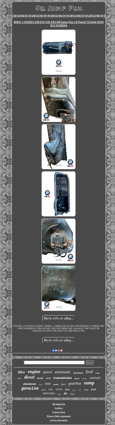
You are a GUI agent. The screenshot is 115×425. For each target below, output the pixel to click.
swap (97, 373)
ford (89, 371)
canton (84, 379)
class (67, 389)
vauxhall (94, 378)
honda (55, 384)
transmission (62, 378)
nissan (86, 390)
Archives (59, 408)
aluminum (29, 383)
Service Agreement (58, 420)
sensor (59, 394)
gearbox (75, 383)
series (59, 389)
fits (65, 393)
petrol (47, 372)
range (72, 394)
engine (34, 371)
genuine (30, 388)
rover (79, 390)
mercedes (49, 393)
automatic (63, 372)
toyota (76, 378)
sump (89, 382)
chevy (40, 384)
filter (21, 372)
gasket (44, 390)
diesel (29, 377)
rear (48, 383)
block (63, 384)
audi (48, 378)
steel (19, 378)
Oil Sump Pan (58, 404)
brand (40, 378)
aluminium (78, 373)
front (93, 389)
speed (74, 390)
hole (51, 389)
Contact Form (58, 412)
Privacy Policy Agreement (59, 416)
